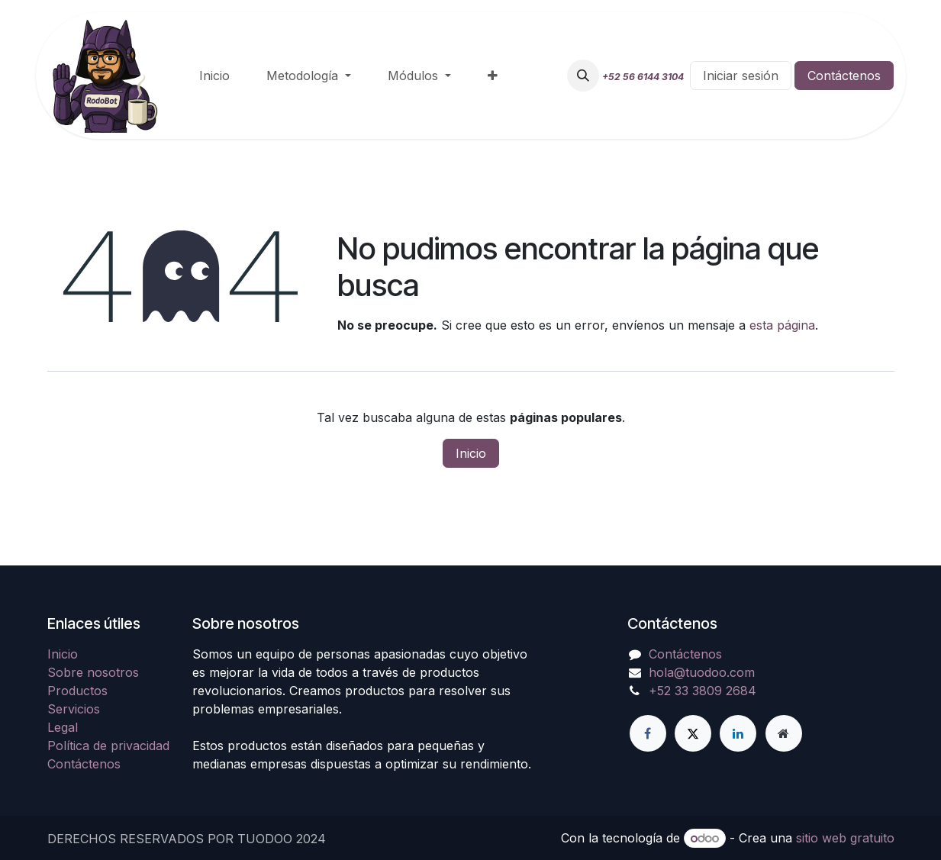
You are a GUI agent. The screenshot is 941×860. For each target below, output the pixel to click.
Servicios (73, 709)
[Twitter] (693, 733)
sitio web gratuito (845, 838)
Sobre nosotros (93, 672)
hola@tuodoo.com (702, 672)
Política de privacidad (108, 745)
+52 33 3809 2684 (702, 690)
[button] (583, 76)
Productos (77, 690)
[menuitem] (214, 75)
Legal (62, 727)
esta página (782, 325)
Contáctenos (844, 75)
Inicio (471, 453)
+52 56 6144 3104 (643, 76)
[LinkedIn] (738, 733)
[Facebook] (648, 733)
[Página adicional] (783, 733)
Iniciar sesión (740, 75)
